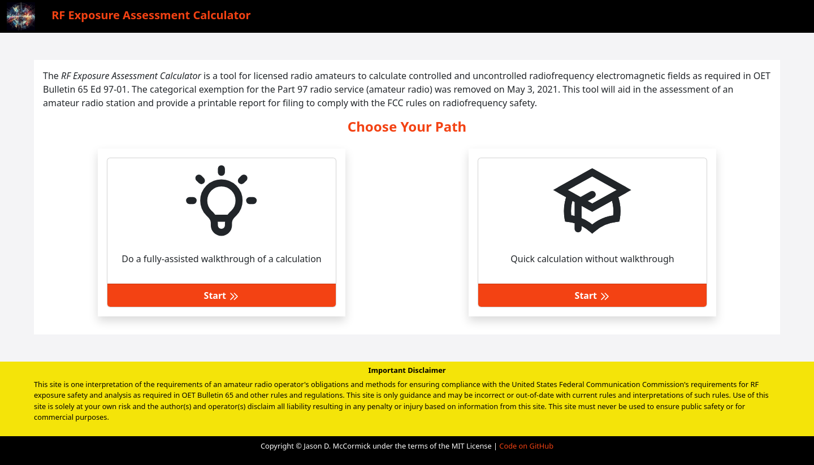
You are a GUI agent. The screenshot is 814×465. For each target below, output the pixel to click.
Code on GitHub (526, 446)
